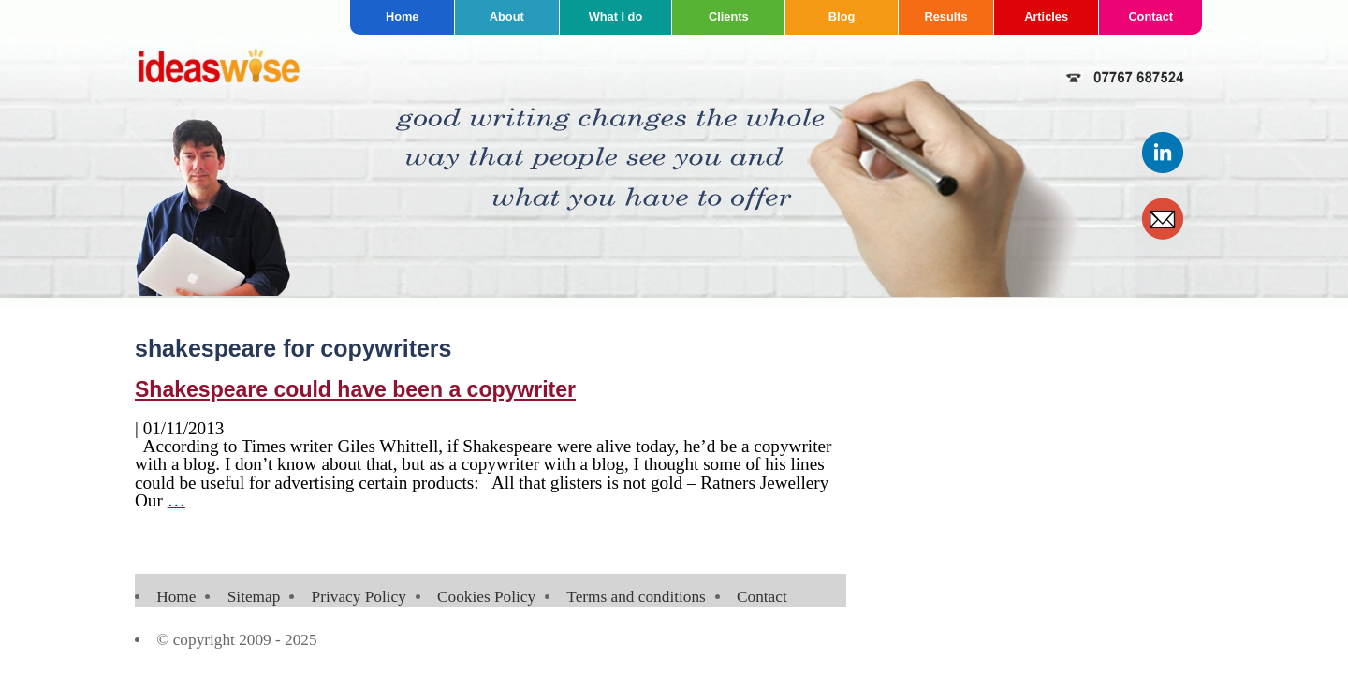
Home (402, 16)
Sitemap (254, 597)
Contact (1150, 16)
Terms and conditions (635, 597)
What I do (616, 16)
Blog (841, 16)
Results (946, 16)
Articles (1046, 16)
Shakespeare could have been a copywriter (355, 389)
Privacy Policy (359, 597)
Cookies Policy (486, 597)
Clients (729, 16)
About (507, 16)
